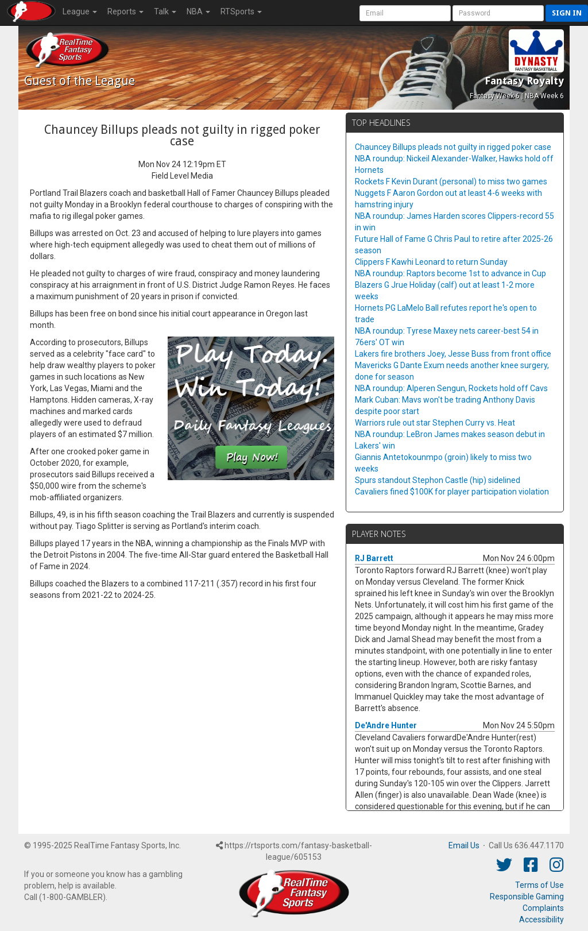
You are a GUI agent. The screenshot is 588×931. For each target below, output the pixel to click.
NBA (198, 11)
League (80, 11)
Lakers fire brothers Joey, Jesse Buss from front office (453, 353)
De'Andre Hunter (386, 725)
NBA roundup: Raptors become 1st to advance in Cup (450, 273)
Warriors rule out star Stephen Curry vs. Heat (435, 422)
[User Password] (498, 13)
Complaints (543, 908)
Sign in (567, 13)
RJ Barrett (374, 558)
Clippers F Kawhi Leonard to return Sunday (431, 261)
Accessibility (541, 919)
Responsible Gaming (527, 896)
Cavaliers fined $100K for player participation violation (452, 491)
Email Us (463, 845)
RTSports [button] (241, 11)
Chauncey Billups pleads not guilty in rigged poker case (453, 147)
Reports (125, 11)
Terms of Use (539, 885)
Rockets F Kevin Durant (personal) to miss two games (451, 181)
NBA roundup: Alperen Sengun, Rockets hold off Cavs (451, 388)
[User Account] (405, 13)
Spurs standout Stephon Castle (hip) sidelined (437, 480)
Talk (165, 11)
